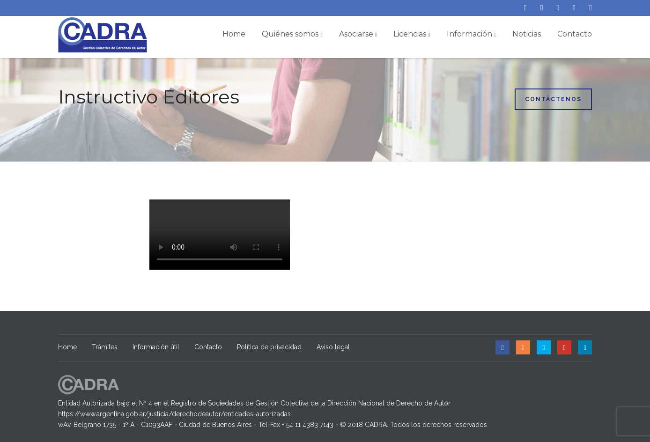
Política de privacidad (269, 347)
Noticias (526, 33)
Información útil (156, 347)
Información (471, 33)
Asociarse (358, 33)
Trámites (105, 347)
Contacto (574, 33)
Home (233, 33)
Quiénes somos (292, 33)
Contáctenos (553, 99)
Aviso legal (333, 347)
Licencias (411, 33)
